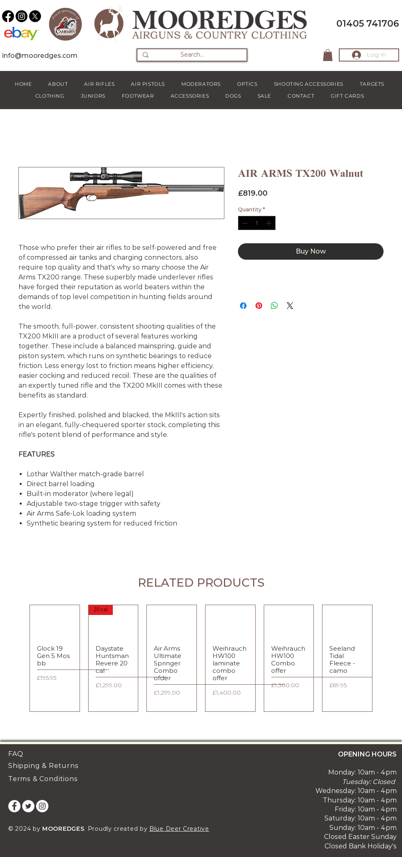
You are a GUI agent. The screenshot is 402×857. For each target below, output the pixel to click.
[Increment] (269, 223)
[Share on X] (290, 306)
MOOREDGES (63, 828)
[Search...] (192, 55)
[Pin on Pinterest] (259, 306)
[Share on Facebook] (243, 306)
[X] (35, 16)
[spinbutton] (257, 223)
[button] (328, 55)
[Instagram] (21, 16)
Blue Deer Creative (179, 828)
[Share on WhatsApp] (274, 306)
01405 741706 (367, 23)
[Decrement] (244, 223)
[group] (201, 658)
